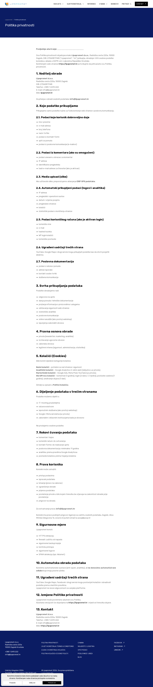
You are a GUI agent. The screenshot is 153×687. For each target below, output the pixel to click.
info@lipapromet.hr (51, 90)
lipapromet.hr (46, 93)
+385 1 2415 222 (11, 652)
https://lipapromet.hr (68, 64)
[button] (58, 4)
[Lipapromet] (16, 4)
